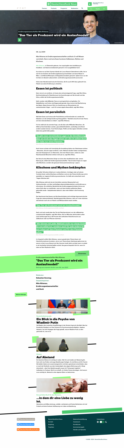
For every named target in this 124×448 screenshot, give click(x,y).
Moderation (74, 8)
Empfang (51, 424)
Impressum (76, 421)
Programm (64, 8)
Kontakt (50, 421)
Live (91, 9)
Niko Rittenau (40, 65)
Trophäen (51, 427)
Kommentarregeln (78, 427)
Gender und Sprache (79, 429)
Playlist (98, 9)
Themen (44, 8)
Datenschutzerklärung (80, 419)
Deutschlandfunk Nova (55, 419)
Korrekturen (76, 424)
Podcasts (54, 8)
